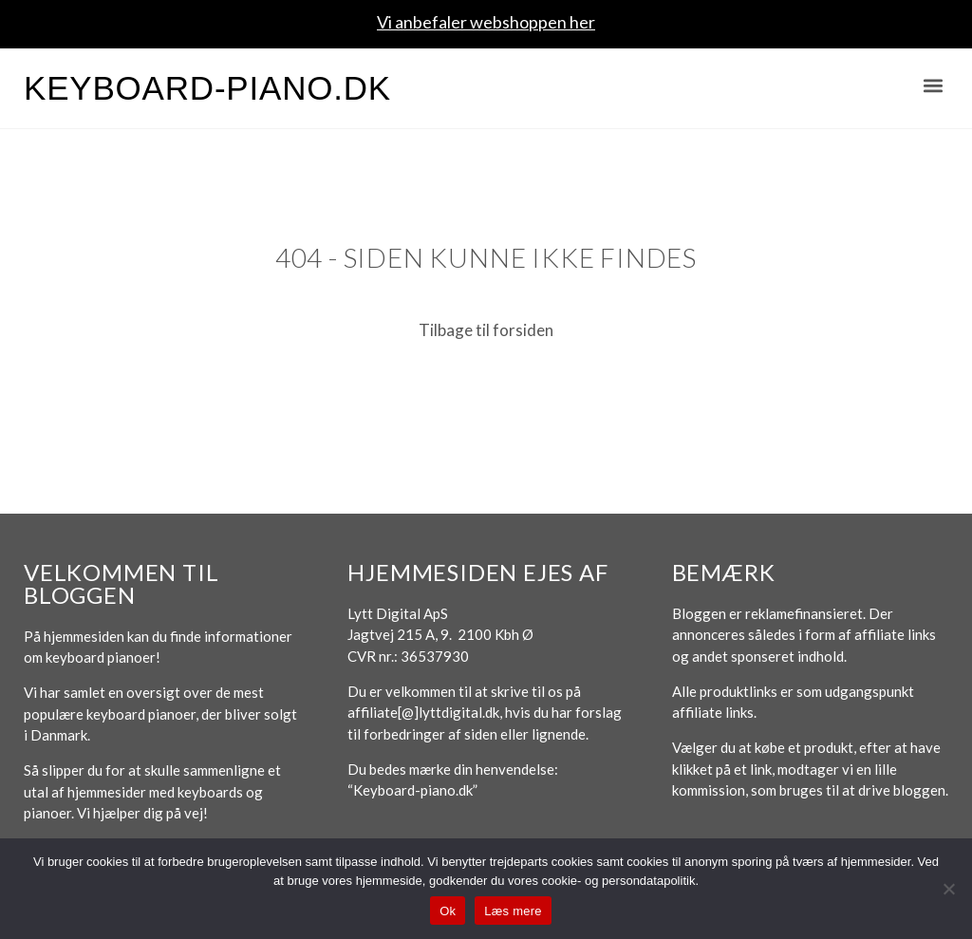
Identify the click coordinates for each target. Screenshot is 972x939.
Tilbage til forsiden (486, 330)
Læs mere (513, 911)
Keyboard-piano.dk (207, 87)
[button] (932, 86)
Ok (447, 911)
